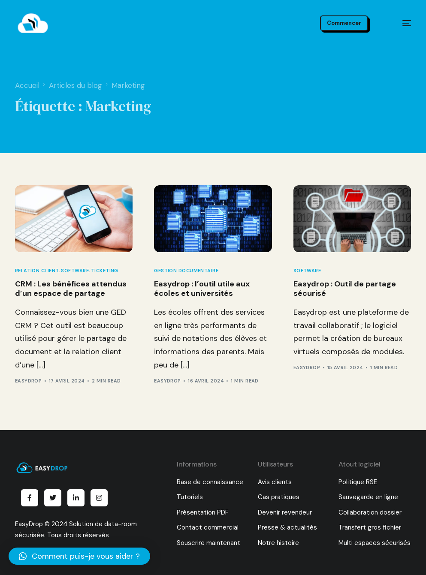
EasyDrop (28, 381)
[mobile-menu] (398, 23)
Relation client (37, 270)
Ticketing (104, 270)
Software (75, 270)
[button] (79, 556)
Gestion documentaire (186, 270)
